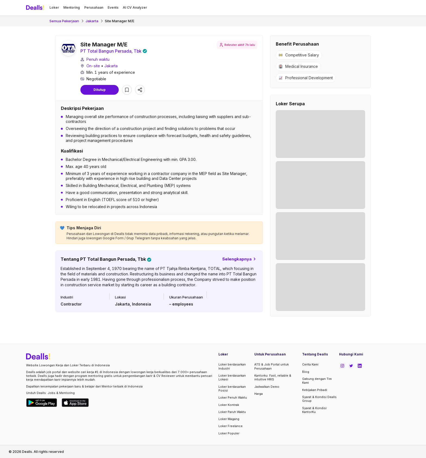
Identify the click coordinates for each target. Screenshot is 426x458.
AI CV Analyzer (135, 7)
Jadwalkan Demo (266, 387)
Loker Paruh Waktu (232, 412)
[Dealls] (36, 7)
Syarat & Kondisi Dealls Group (319, 399)
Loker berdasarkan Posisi (232, 388)
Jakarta (92, 21)
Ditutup (99, 90)
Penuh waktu (97, 59)
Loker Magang (228, 419)
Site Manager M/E (119, 21)
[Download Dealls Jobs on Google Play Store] (41, 402)
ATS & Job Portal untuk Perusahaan (271, 366)
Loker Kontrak (228, 405)
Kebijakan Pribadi (314, 390)
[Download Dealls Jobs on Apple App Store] (75, 402)
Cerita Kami (310, 364)
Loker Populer (228, 433)
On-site (93, 66)
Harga (258, 394)
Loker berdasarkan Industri (232, 366)
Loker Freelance (230, 426)
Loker (54, 7)
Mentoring (71, 7)
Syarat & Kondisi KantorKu (314, 410)
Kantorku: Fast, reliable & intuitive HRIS (272, 377)
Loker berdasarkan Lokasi (232, 377)
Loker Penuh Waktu (232, 397)
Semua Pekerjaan (64, 21)
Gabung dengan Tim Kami (317, 380)
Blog (305, 372)
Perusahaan (93, 7)
